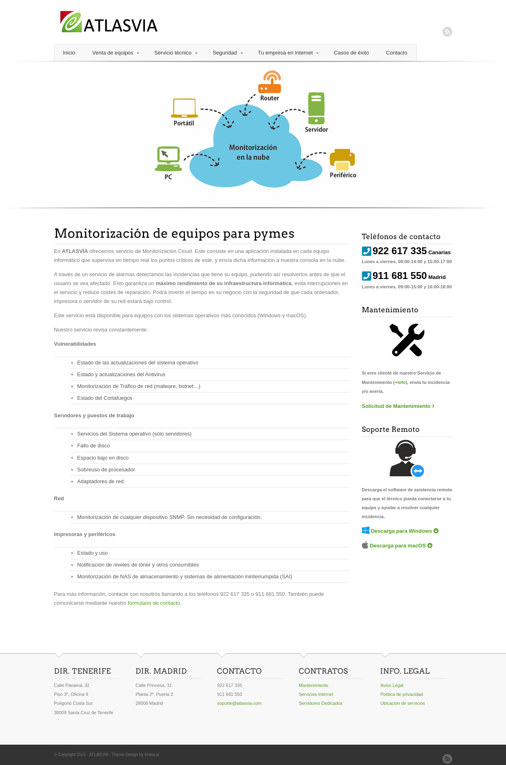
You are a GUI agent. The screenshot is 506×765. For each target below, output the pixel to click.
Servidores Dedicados (321, 703)
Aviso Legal (391, 685)
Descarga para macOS (398, 546)
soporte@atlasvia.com (239, 703)
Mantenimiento (313, 685)
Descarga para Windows (401, 531)
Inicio (69, 53)
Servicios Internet (316, 694)
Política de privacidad (401, 694)
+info (400, 382)
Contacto (396, 53)
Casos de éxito (351, 53)
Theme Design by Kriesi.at (135, 754)
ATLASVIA (98, 754)
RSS (447, 32)
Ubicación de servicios (402, 703)
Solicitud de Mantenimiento (396, 406)
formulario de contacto (154, 603)
